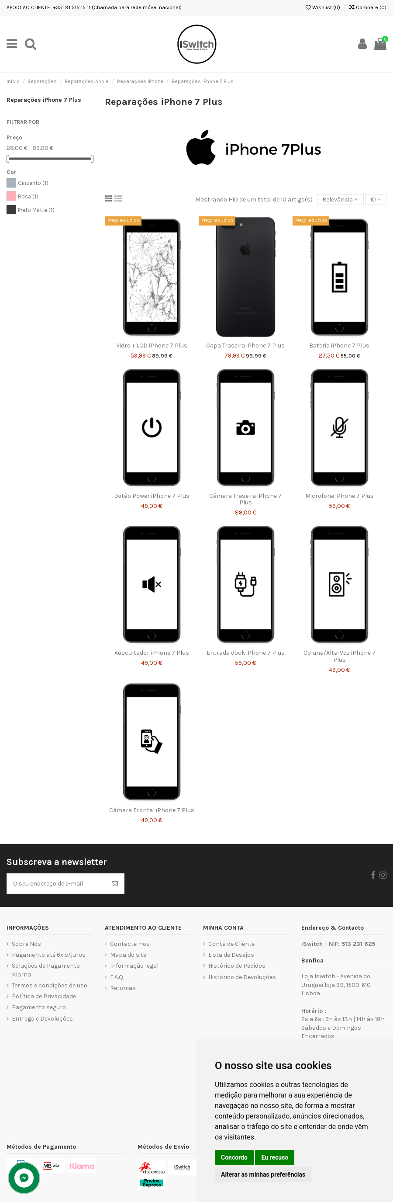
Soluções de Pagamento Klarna (46, 970)
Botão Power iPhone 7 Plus (152, 496)
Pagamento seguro (39, 1007)
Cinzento (33, 183)
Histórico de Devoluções (242, 977)
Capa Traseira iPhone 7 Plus (245, 345)
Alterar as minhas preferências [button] (263, 1174)
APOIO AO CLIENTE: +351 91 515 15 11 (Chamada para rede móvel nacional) (94, 7)
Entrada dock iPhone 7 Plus (246, 653)
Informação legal (134, 965)
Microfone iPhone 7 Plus (339, 496)
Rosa (28, 196)
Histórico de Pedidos (236, 965)
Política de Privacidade (44, 996)
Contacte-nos (130, 944)
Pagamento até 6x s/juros (49, 955)
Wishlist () (323, 7)
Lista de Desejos (231, 955)
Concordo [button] (234, 1157)
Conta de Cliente (231, 944)
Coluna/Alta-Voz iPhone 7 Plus (339, 656)
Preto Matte (36, 210)
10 (375, 199)
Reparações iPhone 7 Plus (44, 100)
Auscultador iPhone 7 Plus (151, 653)
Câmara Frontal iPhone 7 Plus (151, 810)
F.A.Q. (117, 977)
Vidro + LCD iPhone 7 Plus (151, 345)
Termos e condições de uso (49, 985)
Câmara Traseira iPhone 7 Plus (245, 499)
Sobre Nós (26, 944)
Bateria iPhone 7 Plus (339, 345)
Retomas (123, 988)
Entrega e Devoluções (42, 1018)
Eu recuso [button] (274, 1157)
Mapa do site (128, 955)
